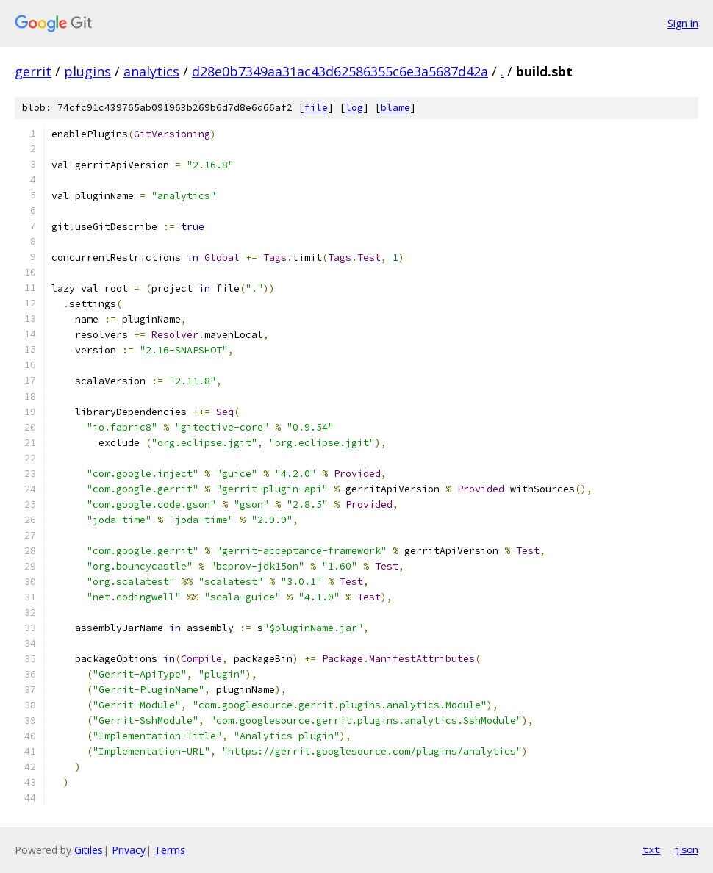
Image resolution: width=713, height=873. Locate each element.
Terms (169, 850)
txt (651, 849)
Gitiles (88, 850)
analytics (151, 71)
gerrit (33, 71)
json (686, 849)
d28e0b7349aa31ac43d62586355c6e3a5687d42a (340, 71)
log (354, 107)
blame (395, 107)
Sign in (682, 23)
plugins (87, 71)
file (316, 107)
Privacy (129, 850)
